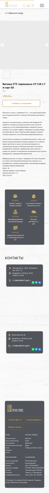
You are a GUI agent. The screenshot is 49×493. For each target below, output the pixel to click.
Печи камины (10, 443)
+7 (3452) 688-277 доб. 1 (22, 280)
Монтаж (8, 465)
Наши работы (10, 463)
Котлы (8, 452)
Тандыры (9, 450)
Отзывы (8, 470)
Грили (27, 441)
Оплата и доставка (12, 461)
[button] (15, 427)
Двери (27, 445)
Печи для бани (10, 438)
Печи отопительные (12, 441)
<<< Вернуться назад (14, 13)
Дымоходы (28, 443)
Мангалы (28, 438)
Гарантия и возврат (12, 468)
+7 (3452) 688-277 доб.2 (21, 346)
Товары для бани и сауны (33, 448)
